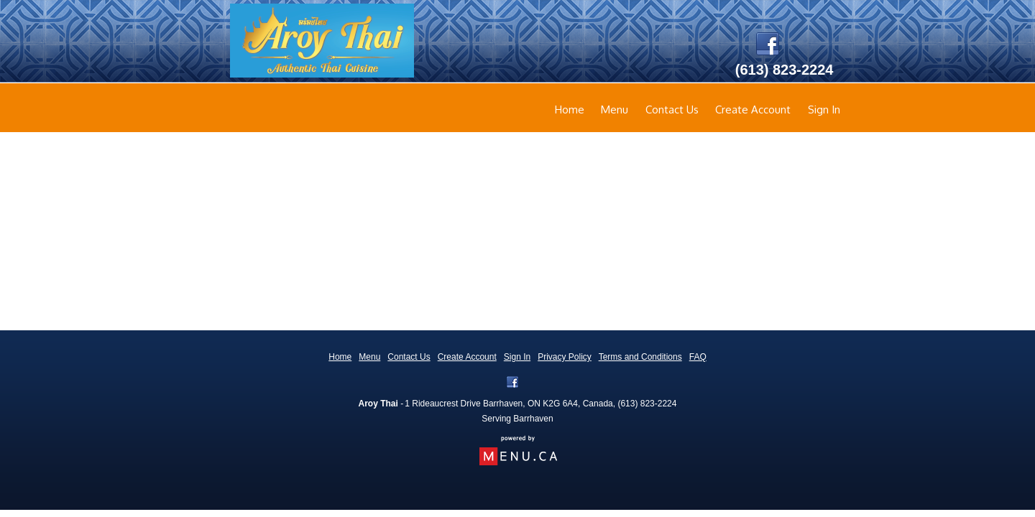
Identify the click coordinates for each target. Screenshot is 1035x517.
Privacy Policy (565, 357)
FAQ (698, 357)
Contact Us (672, 109)
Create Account (753, 109)
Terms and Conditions (640, 357)
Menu (614, 109)
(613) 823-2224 (646, 404)
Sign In (824, 109)
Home (569, 109)
